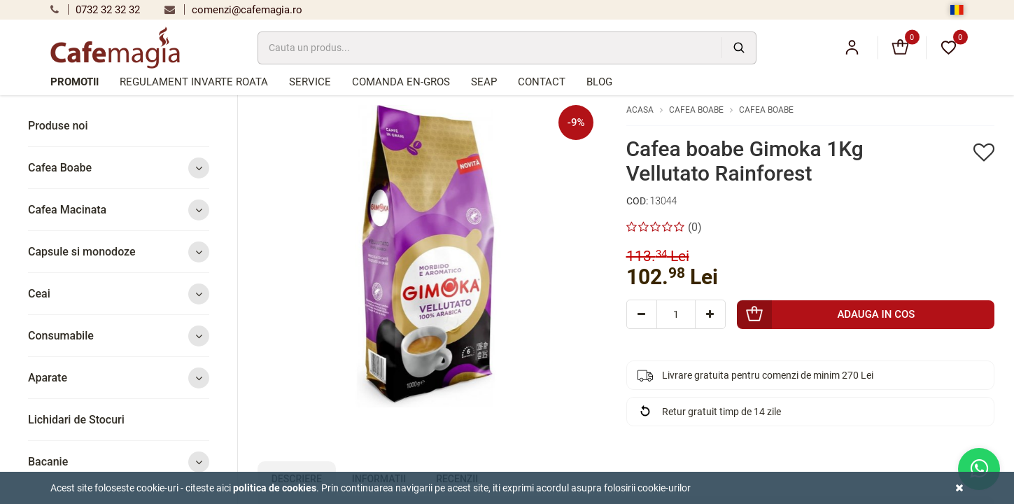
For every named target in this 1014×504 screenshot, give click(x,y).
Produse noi (58, 125)
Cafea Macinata (118, 209)
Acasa (640, 110)
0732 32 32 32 (95, 10)
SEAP (484, 82)
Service (310, 82)
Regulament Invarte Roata (194, 82)
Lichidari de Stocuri (76, 419)
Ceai (118, 293)
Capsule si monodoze (118, 251)
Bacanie (118, 461)
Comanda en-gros (401, 82)
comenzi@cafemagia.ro (233, 10)
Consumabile (118, 335)
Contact (541, 82)
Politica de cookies (274, 487)
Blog (599, 82)
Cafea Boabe (118, 167)
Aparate (118, 377)
